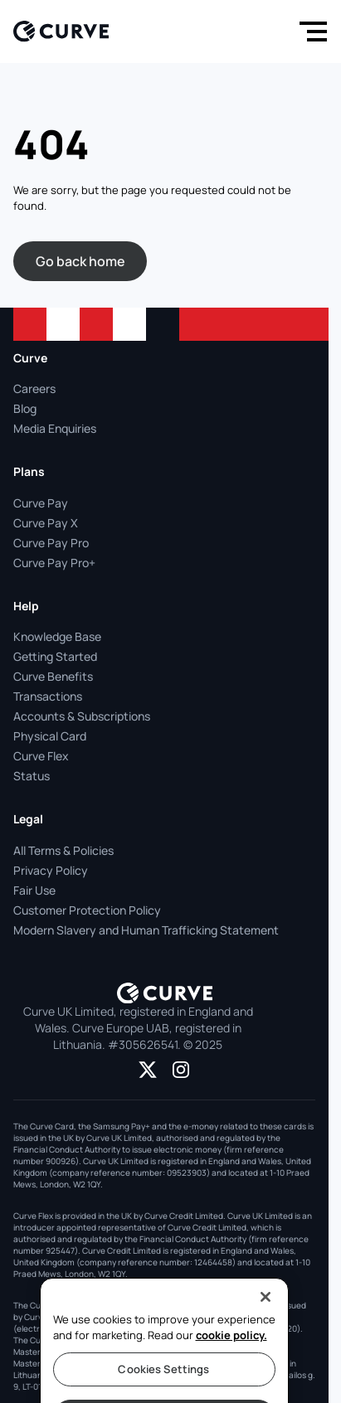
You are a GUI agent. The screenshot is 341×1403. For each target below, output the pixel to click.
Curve (30, 358)
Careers (34, 388)
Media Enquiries (54, 428)
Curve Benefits (53, 676)
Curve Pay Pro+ (54, 562)
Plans (29, 471)
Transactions (47, 696)
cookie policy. (231, 1351)
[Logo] (61, 31)
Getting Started (55, 656)
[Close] (265, 1313)
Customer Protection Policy (87, 910)
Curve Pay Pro (51, 543)
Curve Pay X (45, 523)
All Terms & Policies (63, 850)
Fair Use (34, 890)
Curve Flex (41, 756)
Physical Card (49, 736)
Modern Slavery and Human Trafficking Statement (146, 930)
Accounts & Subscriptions (81, 716)
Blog (25, 408)
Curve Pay (40, 503)
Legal (28, 819)
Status (31, 776)
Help (26, 606)
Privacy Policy (50, 870)
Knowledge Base (57, 636)
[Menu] (309, 31)
